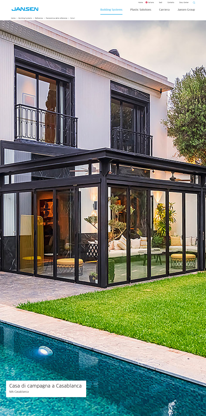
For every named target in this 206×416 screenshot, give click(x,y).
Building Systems (111, 10)
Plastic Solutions (140, 10)
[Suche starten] (193, 3)
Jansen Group (186, 10)
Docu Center (184, 2)
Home (140, 2)
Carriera (164, 10)
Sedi (160, 2)
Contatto (171, 2)
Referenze (39, 18)
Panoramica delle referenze (56, 18)
